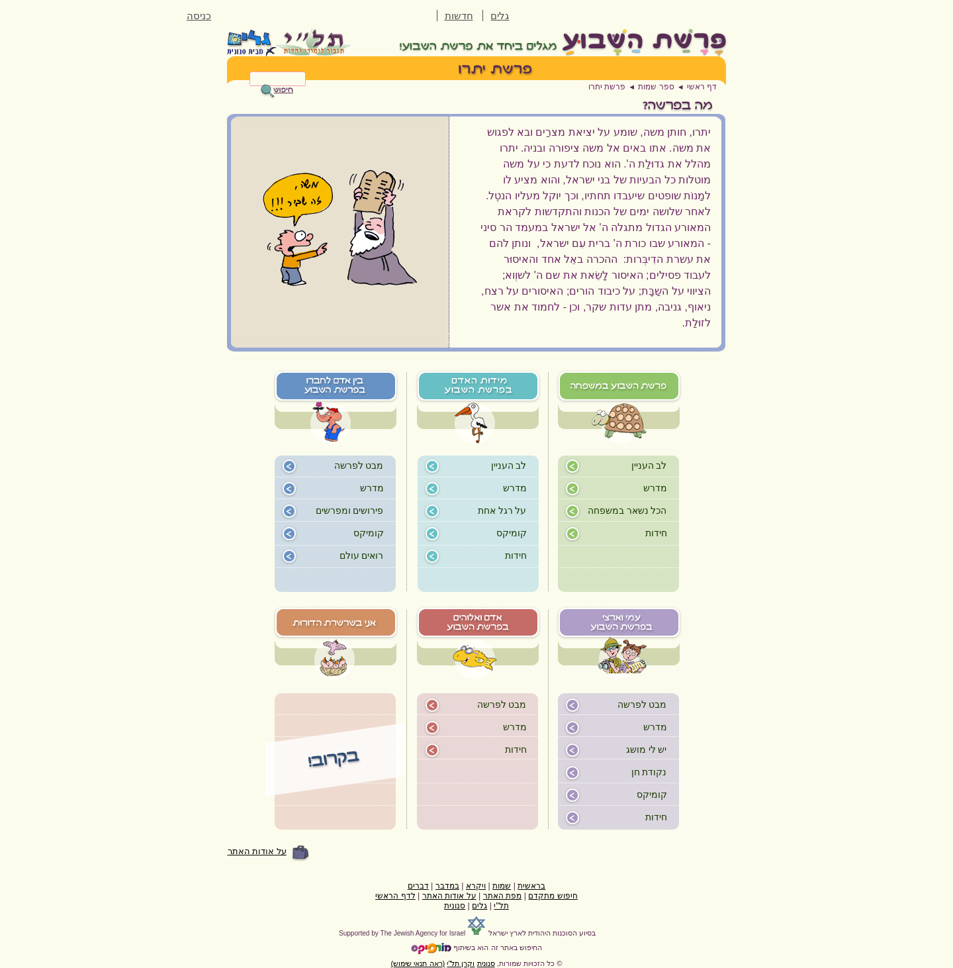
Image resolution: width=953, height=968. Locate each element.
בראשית (531, 886)
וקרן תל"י (461, 963)
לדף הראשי (395, 895)
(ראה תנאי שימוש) (418, 963)
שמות (501, 886)
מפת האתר (502, 895)
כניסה (199, 16)
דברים (418, 886)
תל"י (501, 905)
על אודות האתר (257, 851)
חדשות (459, 16)
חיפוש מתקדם (552, 895)
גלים (499, 16)
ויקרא (476, 886)
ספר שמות (656, 86)
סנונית (454, 905)
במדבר (447, 886)
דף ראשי (702, 86)
